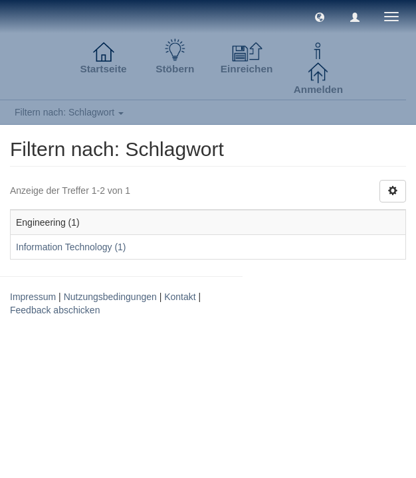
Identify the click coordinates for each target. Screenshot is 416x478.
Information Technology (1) (71, 247)
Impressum (33, 296)
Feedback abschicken (55, 310)
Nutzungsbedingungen (110, 296)
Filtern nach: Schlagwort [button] (69, 112)
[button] (320, 16)
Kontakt (179, 296)
